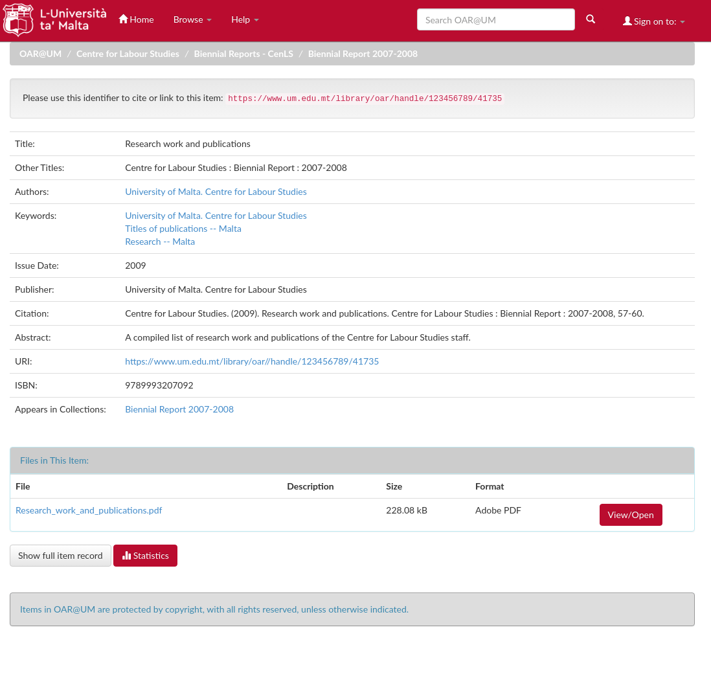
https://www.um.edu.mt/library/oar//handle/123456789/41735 (252, 361)
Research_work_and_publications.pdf (89, 509)
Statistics (145, 555)
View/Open (631, 514)
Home (136, 19)
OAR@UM (40, 53)
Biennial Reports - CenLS (243, 53)
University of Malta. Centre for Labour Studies (216, 191)
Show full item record (60, 555)
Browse (193, 19)
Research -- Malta (160, 241)
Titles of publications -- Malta (183, 228)
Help (245, 19)
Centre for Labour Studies (127, 53)
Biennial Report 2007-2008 (363, 53)
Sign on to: (654, 21)
